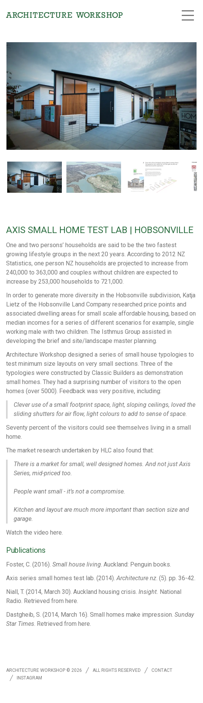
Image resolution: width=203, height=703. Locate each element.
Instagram (29, 678)
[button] (188, 15)
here (71, 601)
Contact (161, 670)
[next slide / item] (193, 178)
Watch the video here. (34, 532)
